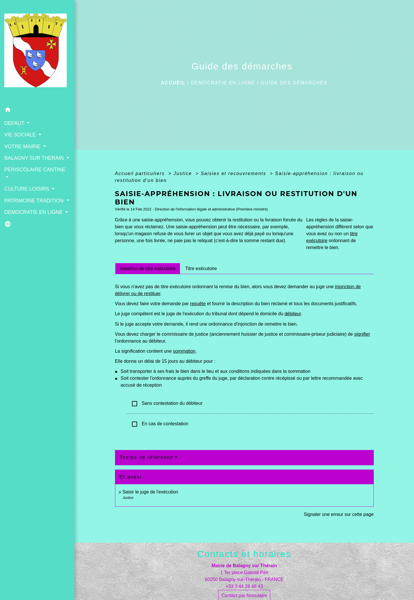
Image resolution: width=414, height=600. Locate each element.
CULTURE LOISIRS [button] (27, 189)
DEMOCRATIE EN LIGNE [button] (34, 212)
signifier (362, 334)
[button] (37, 110)
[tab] (148, 268)
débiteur (293, 313)
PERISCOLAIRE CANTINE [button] (34, 169)
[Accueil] (37, 52)
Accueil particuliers (141, 173)
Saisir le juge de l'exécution (150, 491)
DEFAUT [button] (15, 123)
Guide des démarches (293, 82)
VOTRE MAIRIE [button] (23, 146)
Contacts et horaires (244, 554)
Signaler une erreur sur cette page (339, 514)
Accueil (173, 82)
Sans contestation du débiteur (167, 403)
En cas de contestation (159, 424)
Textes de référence (146, 457)
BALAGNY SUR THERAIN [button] (34, 158)
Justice (184, 173)
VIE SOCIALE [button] (20, 135)
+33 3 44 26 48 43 (244, 586)
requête (198, 303)
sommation (184, 351)
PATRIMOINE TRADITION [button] (34, 201)
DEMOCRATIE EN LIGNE (223, 82)
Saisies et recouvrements (234, 173)
